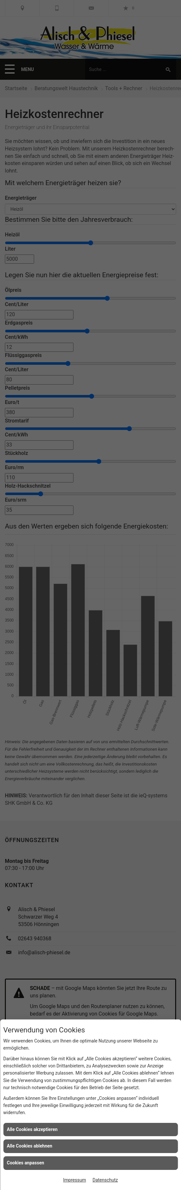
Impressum (74, 1180)
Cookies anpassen (25, 1162)
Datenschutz (105, 1180)
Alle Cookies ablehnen (29, 1145)
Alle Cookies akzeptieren (32, 1129)
